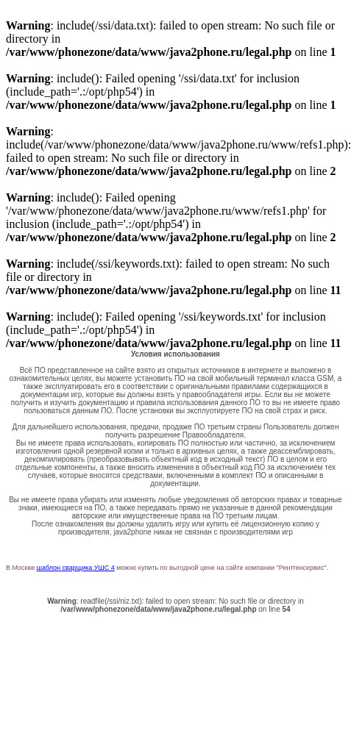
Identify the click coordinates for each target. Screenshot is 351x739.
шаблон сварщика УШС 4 (76, 567)
